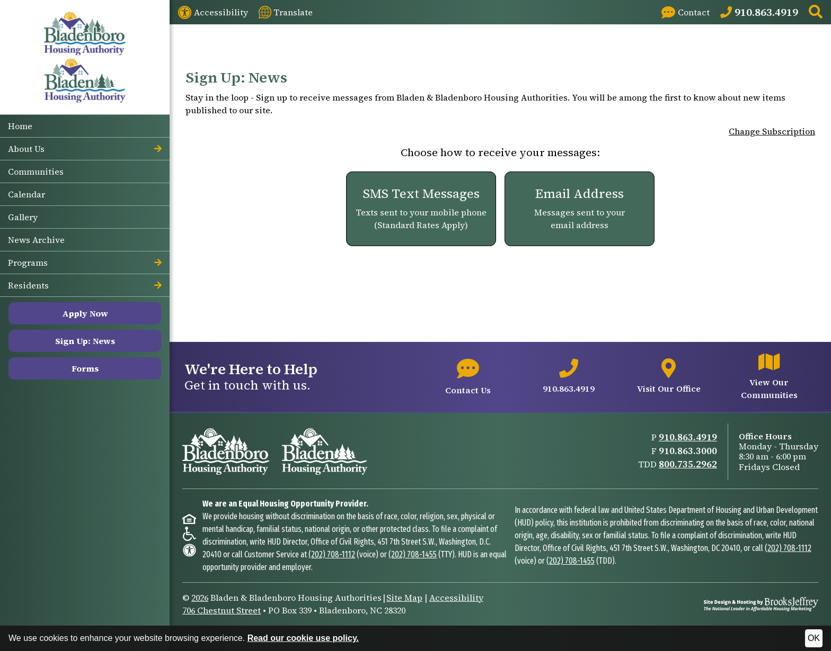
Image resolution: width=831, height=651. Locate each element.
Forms (85, 368)
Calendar (26, 194)
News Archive (36, 240)
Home (20, 126)
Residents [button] (85, 285)
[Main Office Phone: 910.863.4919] (759, 12)
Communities (36, 171)
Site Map (404, 597)
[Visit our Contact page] (685, 12)
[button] (816, 12)
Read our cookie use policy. (303, 638)
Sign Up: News (85, 341)
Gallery (23, 217)
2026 (199, 597)
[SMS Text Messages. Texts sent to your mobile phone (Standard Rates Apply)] (421, 208)
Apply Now (85, 313)
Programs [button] (85, 262)
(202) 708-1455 (412, 554)
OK (814, 638)
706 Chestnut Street (221, 610)
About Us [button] (85, 149)
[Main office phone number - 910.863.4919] (568, 377)
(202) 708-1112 (331, 554)
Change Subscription (772, 131)
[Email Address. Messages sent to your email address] (580, 208)
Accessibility (456, 597)
